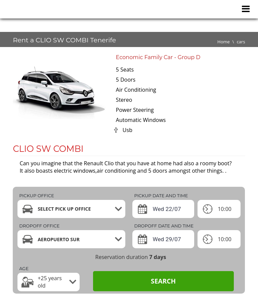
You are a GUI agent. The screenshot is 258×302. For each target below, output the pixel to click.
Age (24, 268)
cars (241, 42)
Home (223, 42)
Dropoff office (39, 225)
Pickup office (36, 195)
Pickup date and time (161, 195)
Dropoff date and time (164, 225)
